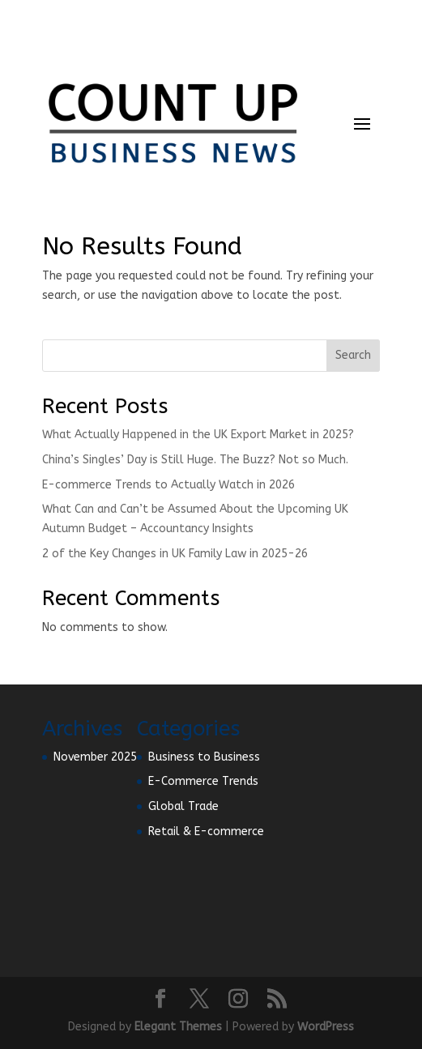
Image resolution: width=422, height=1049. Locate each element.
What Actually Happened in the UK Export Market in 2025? (198, 434)
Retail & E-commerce (206, 831)
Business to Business (204, 757)
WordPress (325, 1027)
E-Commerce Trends (203, 781)
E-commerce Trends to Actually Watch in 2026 (168, 485)
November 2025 (95, 757)
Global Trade (183, 806)
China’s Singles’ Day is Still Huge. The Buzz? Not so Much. (195, 460)
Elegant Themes (178, 1027)
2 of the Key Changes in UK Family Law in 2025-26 (175, 554)
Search (353, 355)
